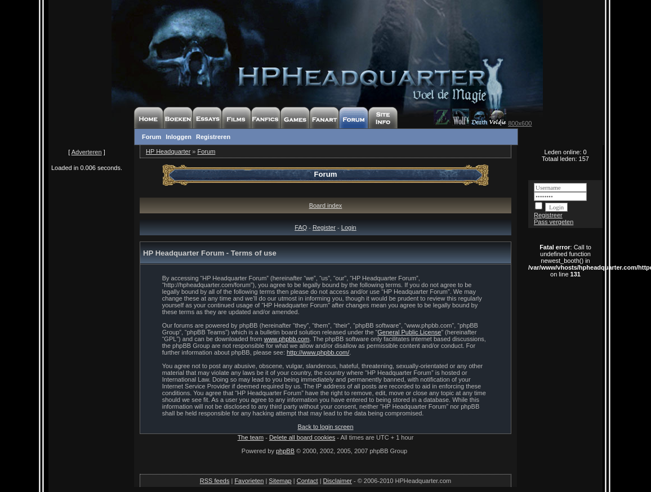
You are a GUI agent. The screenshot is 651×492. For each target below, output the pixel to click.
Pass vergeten (553, 221)
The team (251, 437)
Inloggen (178, 136)
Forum (151, 136)
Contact (307, 480)
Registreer (548, 215)
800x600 (520, 123)
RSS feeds (215, 480)
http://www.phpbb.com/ (318, 352)
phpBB (285, 451)
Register (324, 227)
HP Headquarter (168, 151)
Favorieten (249, 480)
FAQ (301, 227)
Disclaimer (337, 480)
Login (348, 227)
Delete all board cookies (302, 437)
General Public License (409, 332)
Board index (325, 205)
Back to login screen (325, 426)
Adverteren (87, 152)
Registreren (213, 136)
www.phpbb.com (287, 339)
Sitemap (280, 480)
